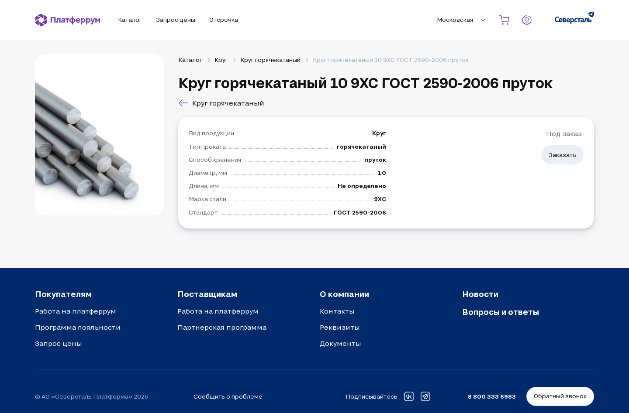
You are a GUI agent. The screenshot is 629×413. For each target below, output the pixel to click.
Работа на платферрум (75, 311)
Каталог (190, 59)
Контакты (337, 311)
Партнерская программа (221, 327)
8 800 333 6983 (492, 396)
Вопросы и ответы (500, 312)
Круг (221, 59)
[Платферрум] (67, 20)
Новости (480, 294)
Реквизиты (340, 327)
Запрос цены (58, 343)
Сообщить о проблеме (228, 396)
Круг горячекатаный (270, 59)
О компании (344, 294)
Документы (340, 343)
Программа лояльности (78, 327)
